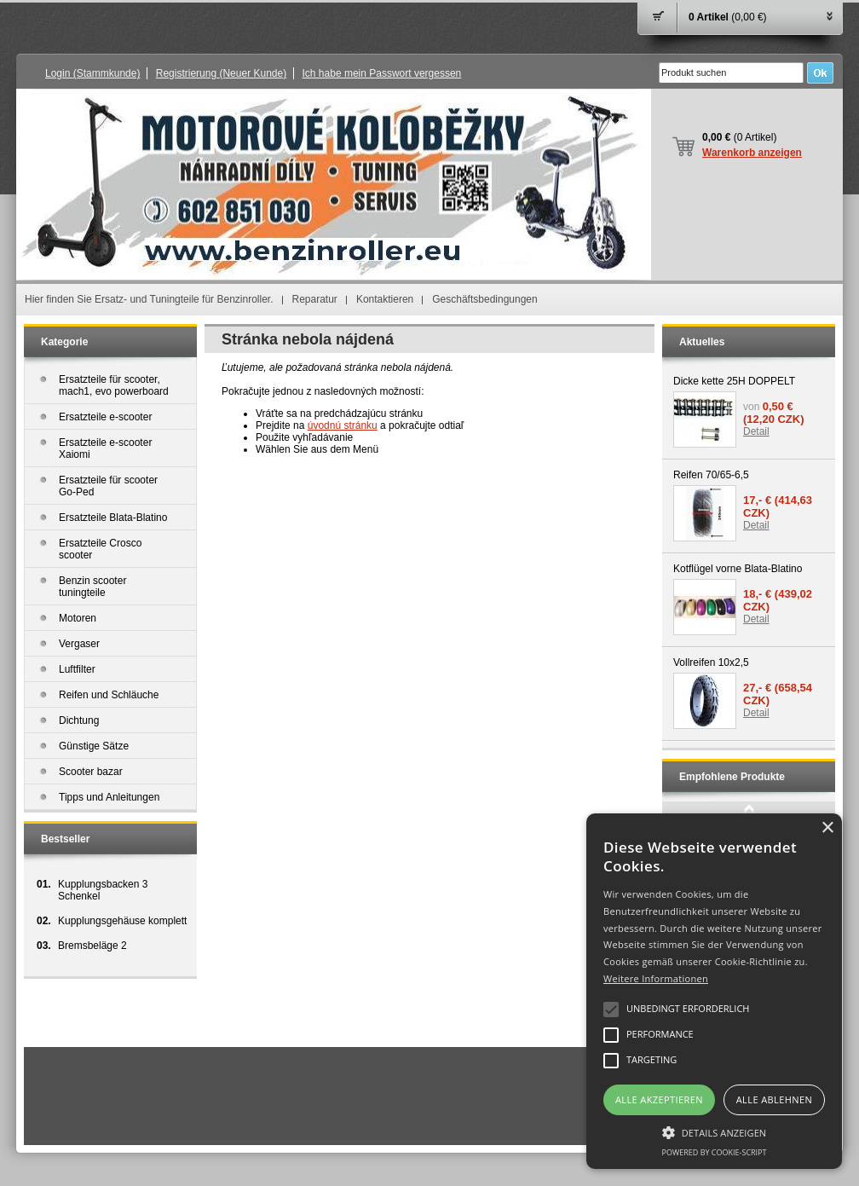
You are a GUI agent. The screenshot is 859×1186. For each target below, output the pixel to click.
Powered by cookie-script (714, 1152)
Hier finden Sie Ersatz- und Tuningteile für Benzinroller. (149, 299)
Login (92, 73)
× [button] (827, 828)
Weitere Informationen (655, 978)
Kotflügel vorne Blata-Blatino (737, 569)
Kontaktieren (384, 299)
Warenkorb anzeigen (752, 153)
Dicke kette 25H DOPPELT (734, 381)
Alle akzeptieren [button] (659, 1099)
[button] (714, 1131)
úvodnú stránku (343, 425)
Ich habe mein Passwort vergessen (382, 73)
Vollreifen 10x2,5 (711, 662)
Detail (756, 431)
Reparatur (314, 299)
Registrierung (221, 73)
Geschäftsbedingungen (484, 299)
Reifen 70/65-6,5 (711, 475)
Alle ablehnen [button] (774, 1099)
